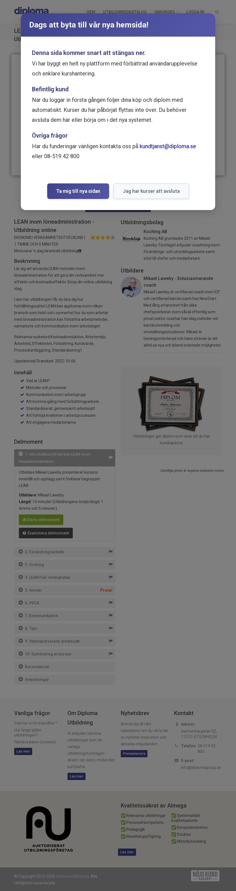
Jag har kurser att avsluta (151, 191)
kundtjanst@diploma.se (168, 146)
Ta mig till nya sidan (78, 191)
